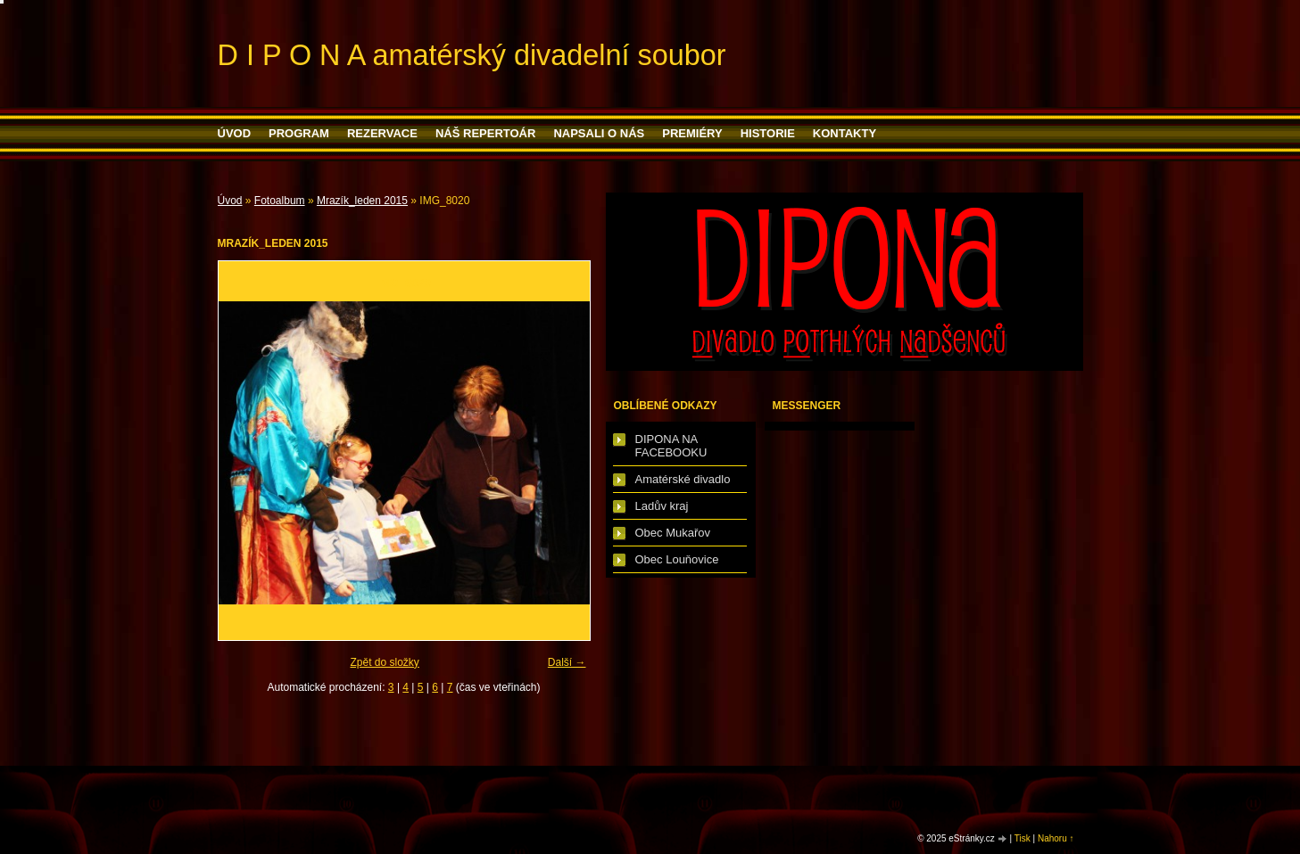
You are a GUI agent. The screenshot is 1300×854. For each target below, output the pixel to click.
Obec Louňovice (677, 559)
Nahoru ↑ (1056, 838)
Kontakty (844, 133)
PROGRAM (299, 133)
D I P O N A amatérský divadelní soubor (472, 55)
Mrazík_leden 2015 (362, 200)
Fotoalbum (279, 200)
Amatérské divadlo (683, 479)
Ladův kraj (662, 506)
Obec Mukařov (673, 532)
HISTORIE (768, 133)
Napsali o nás (598, 133)
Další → (567, 662)
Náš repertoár (485, 133)
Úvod (235, 133)
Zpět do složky (384, 662)
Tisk (1022, 838)
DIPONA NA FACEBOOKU (671, 445)
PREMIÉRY (692, 133)
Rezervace (382, 133)
